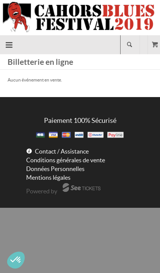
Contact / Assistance (62, 151)
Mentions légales (48, 177)
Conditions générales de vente (65, 160)
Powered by (41, 191)
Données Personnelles (55, 168)
